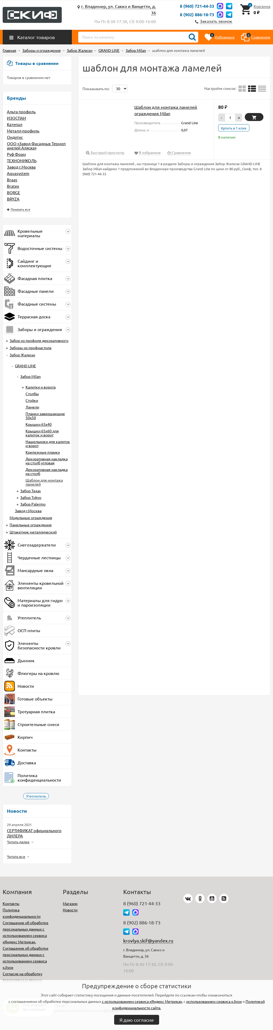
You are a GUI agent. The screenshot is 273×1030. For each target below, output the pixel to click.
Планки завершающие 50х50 (45, 415)
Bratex (13, 186)
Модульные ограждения (31, 517)
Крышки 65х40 (39, 424)
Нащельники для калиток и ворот (48, 443)
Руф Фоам (16, 154)
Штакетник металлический (33, 531)
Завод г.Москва (21, 166)
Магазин (70, 903)
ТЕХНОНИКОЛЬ (21, 160)
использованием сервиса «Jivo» (214, 1001)
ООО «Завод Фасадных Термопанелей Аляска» (36, 145)
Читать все (16, 856)
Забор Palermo (33, 504)
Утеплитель (36, 796)
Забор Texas (30, 490)
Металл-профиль (23, 130)
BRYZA (13, 198)
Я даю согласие (136, 1020)
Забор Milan (30, 376)
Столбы (32, 393)
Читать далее (18, 841)
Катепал (14, 124)
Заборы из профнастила (30, 347)
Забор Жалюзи (22, 354)
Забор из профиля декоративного (39, 340)
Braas (12, 179)
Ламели (32, 407)
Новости (70, 909)
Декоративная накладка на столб (47, 471)
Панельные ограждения (31, 524)
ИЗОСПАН (16, 117)
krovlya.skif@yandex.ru (148, 940)
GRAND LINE (25, 365)
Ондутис (15, 137)
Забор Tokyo (30, 497)
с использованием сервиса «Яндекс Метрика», (142, 1001)
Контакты (11, 903)
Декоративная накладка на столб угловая (47, 460)
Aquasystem (18, 173)
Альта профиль (21, 111)
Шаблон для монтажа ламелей (44, 482)
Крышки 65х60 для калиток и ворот (42, 432)
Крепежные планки (43, 452)
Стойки (32, 400)
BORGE (13, 192)
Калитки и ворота (41, 387)
